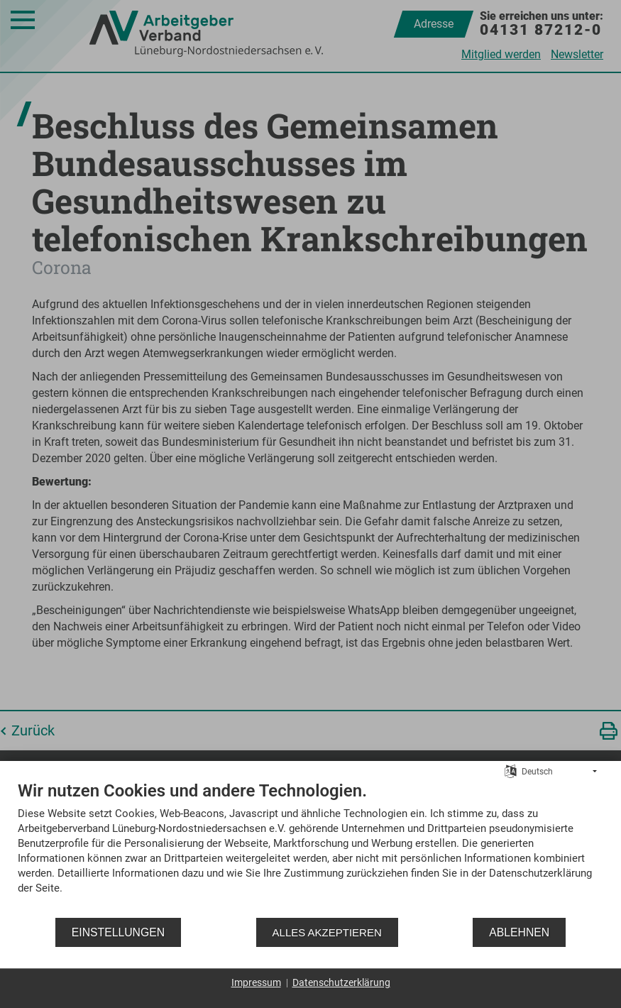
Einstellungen (118, 932)
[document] (310, 848)
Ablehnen (519, 932)
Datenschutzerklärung (341, 982)
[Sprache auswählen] (510, 771)
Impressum (256, 982)
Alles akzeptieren (327, 932)
